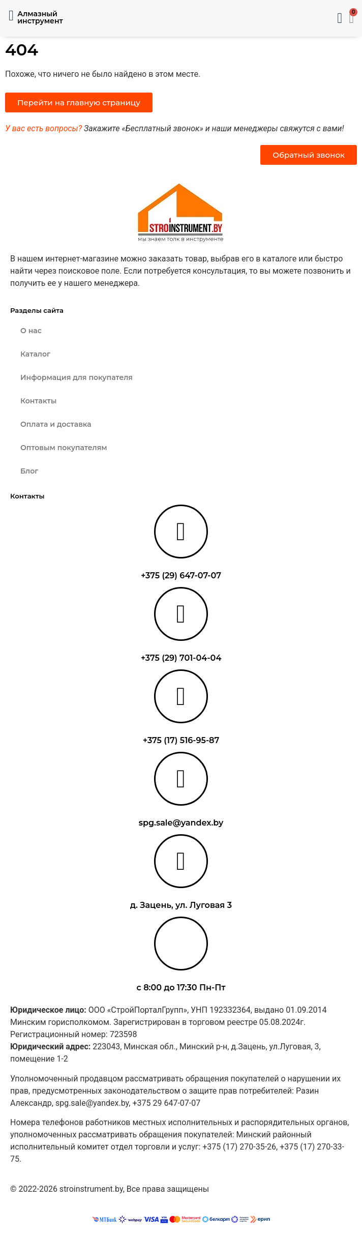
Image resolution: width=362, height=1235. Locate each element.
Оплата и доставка (56, 424)
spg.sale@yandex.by (181, 823)
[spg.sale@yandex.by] (181, 779)
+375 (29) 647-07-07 (181, 575)
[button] (11, 15)
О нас (31, 330)
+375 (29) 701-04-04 (181, 658)
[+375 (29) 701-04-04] (181, 614)
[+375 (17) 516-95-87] (181, 696)
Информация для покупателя (76, 377)
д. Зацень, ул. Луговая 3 (181, 905)
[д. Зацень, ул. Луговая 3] (181, 861)
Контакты (38, 400)
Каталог (35, 354)
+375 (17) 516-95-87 (181, 740)
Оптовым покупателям (63, 447)
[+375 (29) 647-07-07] (181, 531)
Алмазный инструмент (40, 17)
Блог (29, 471)
